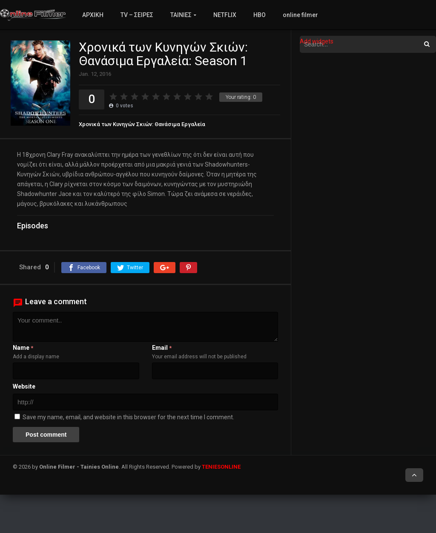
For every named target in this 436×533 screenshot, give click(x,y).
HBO (259, 15)
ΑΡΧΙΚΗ (92, 15)
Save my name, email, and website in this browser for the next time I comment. (128, 417)
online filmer (300, 15)
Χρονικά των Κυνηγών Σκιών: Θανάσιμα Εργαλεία (142, 124)
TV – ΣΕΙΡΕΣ (136, 15)
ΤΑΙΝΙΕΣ (181, 15)
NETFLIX (224, 15)
